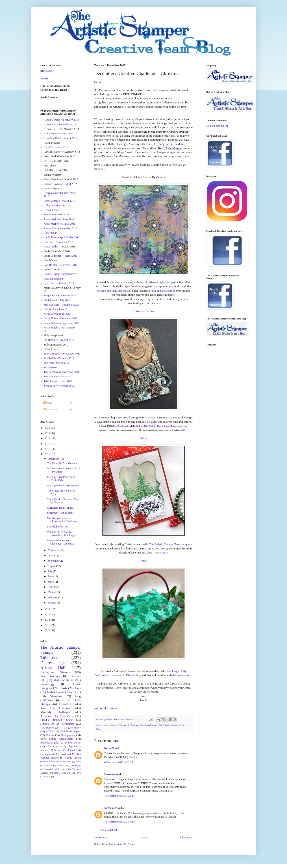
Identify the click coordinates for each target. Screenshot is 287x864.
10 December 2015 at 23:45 (119, 795)
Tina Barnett (50, 367)
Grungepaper (68, 735)
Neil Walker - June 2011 (57, 309)
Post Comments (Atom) (122, 844)
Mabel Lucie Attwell (60, 692)
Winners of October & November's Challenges (61, 533)
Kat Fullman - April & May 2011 (61, 237)
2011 (48, 625)
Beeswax (61, 765)
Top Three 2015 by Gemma (62, 463)
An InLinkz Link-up (106, 708)
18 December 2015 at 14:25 (119, 821)
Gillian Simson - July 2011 (58, 205)
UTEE (49, 731)
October (52, 555)
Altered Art (66, 704)
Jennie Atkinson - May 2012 (59, 219)
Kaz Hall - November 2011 (58, 242)
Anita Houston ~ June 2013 (58, 133)
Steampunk (68, 723)
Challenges (75, 765)
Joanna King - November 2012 (60, 228)
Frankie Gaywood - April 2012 (60, 184)
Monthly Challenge (55, 712)
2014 (48, 609)
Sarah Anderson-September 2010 (61, 323)
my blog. (184, 430)
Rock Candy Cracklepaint (56, 738)
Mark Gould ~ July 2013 (57, 300)
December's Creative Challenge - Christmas (60, 542)
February (53, 597)
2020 (48, 427)
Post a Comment (108, 829)
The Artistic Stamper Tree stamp (168, 544)
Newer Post (101, 837)
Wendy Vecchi (73, 757)
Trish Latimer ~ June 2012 (58, 381)
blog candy (53, 746)
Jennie (143, 560)
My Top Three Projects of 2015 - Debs (61, 478)
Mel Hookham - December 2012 (61, 304)
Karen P (109, 748)
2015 (48, 454)
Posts (47, 402)
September (54, 560)
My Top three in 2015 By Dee (63, 485)
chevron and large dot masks (113, 290)
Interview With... (52, 769)
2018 (48, 438)
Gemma (160, 177)
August (52, 566)
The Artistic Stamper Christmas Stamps (138, 725)
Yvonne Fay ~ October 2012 (59, 385)
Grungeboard (47, 754)
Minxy (77, 727)
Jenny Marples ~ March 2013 (59, 223)
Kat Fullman (50, 232)
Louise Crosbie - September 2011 (62, 274)
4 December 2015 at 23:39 (118, 762)
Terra (78, 761)
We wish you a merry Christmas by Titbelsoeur (62, 520)
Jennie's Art (47, 723)
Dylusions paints (168, 282)
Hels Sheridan (51, 210)
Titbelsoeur (50, 657)
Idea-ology (47, 684)
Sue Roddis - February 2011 (59, 358)
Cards (63, 688)
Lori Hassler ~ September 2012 (60, 265)
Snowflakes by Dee (57, 526)
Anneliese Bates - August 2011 (60, 138)
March (51, 592)
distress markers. (182, 675)
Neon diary (161, 552)
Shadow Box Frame (62, 772)
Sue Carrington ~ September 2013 (62, 353)
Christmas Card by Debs (60, 512)
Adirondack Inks (49, 742)
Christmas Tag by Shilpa (60, 507)
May (50, 581)
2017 (48, 443)
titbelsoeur (46, 70)
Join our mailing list (217, 125)
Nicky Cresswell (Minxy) (57, 313)
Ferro (78, 772)
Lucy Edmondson (53, 278)
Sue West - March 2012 (56, 362)
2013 (48, 614)
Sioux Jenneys (50, 676)
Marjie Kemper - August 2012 (60, 295)
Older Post (186, 837)
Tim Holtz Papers (70, 731)
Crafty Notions (51, 761)
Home (144, 837)
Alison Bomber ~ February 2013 (61, 119)
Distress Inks (53, 662)
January (52, 602)
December (53, 458)
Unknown (109, 774)
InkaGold (66, 754)
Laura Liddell (51, 246)
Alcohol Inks (49, 716)
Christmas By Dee (143, 311)
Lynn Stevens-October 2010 (59, 283)
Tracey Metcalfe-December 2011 (61, 372)
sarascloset (110, 807)
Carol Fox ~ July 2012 (56, 147)
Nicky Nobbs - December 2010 (60, 318)
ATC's (64, 727)
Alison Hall (52, 667)
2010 (48, 630)
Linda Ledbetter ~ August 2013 (60, 255)
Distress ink (133, 675)
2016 (48, 449)
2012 (48, 619)
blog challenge (111, 725)
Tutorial (47, 776)
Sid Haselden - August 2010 (59, 339)
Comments (50, 409)
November (54, 550)
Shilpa (143, 438)
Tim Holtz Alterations (56, 708)
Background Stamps (55, 672)
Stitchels (67, 761)
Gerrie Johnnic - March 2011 (59, 200)
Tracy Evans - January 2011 (59, 376)
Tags (78, 688)
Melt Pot (48, 765)
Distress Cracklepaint (65, 750)
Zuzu (70, 716)
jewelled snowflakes (163, 290)
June (50, 576)
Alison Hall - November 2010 (60, 124)
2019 (48, 433)
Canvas (50, 735)
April (51, 586)
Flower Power (73, 742)
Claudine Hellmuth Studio (56, 720)
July (50, 571)
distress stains (63, 680)
